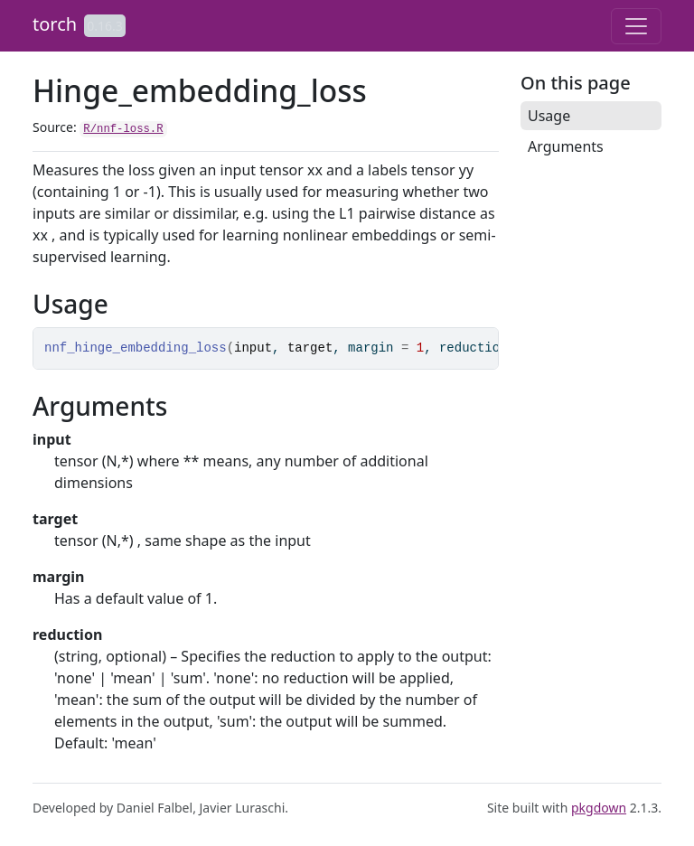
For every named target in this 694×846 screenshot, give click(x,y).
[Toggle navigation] (636, 26)
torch (55, 24)
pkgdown (598, 807)
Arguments (566, 146)
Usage (549, 116)
